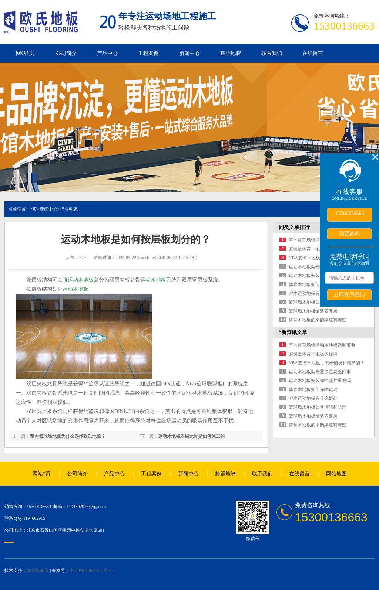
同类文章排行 (294, 227)
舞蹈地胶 (230, 53)
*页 (33, 209)
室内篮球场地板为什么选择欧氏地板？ (67, 436)
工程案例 (148, 53)
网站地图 (336, 474)
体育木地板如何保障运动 (313, 284)
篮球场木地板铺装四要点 (313, 311)
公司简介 (66, 53)
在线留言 (312, 53)
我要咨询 (349, 233)
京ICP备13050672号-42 (92, 570)
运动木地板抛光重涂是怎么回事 (320, 371)
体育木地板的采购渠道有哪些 (317, 320)
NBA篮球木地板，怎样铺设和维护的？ (327, 362)
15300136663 (350, 213)
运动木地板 (81, 280)
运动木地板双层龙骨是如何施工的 (191, 436)
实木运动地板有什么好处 (313, 293)
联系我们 (271, 53)
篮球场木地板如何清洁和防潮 (317, 302)
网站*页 (25, 53)
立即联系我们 (349, 294)
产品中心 (107, 53)
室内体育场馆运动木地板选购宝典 (322, 345)
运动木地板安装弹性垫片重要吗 (320, 380)
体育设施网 (38, 570)
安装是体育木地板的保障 (313, 249)
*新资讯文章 (293, 332)
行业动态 (69, 209)
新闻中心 (189, 53)
